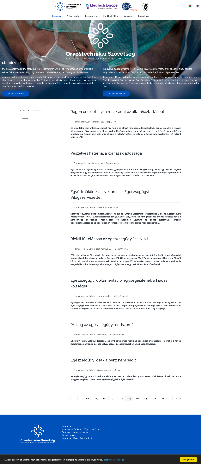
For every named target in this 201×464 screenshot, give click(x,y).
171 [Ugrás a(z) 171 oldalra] (112, 398)
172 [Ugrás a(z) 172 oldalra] (121, 398)
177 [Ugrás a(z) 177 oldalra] (162, 398)
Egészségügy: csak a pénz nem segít (103, 360)
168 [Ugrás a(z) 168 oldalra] (87, 398)
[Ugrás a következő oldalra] (170, 398)
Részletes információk (113, 459)
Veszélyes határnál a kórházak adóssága (106, 153)
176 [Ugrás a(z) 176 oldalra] (154, 398)
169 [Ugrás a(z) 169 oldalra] (96, 398)
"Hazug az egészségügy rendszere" (101, 324)
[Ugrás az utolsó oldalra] (176, 398)
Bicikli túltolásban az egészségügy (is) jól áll (109, 239)
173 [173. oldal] (129, 398)
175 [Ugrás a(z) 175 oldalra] (145, 398)
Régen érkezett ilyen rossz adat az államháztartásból (117, 111)
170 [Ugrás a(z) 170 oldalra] (104, 398)
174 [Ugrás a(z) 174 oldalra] (137, 398)
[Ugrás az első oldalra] (73, 398)
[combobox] (32, 118)
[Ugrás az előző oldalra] (80, 398)
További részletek (16, 93)
